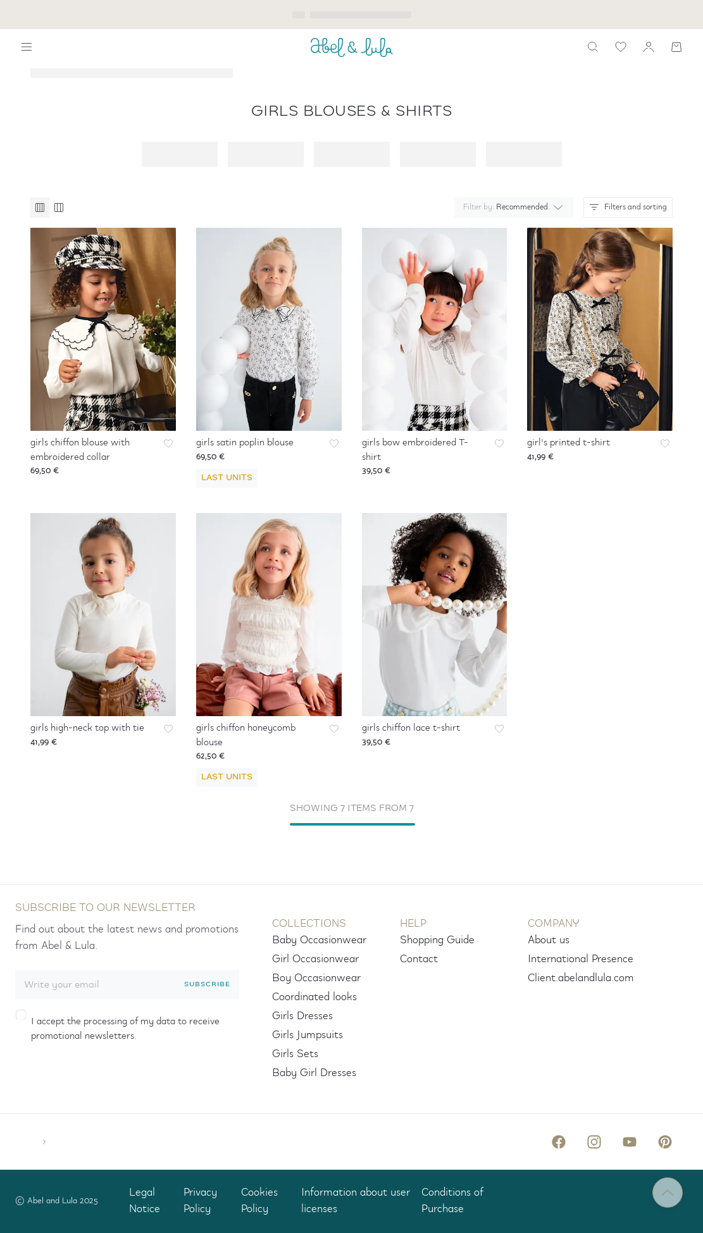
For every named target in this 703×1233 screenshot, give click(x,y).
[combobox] (511, 207)
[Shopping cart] (676, 47)
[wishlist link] (621, 47)
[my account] (649, 47)
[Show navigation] (26, 47)
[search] (593, 47)
